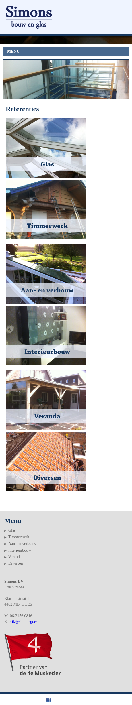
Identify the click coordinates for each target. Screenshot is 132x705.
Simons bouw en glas (27, 699)
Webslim (119, 699)
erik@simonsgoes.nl (25, 621)
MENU (13, 51)
